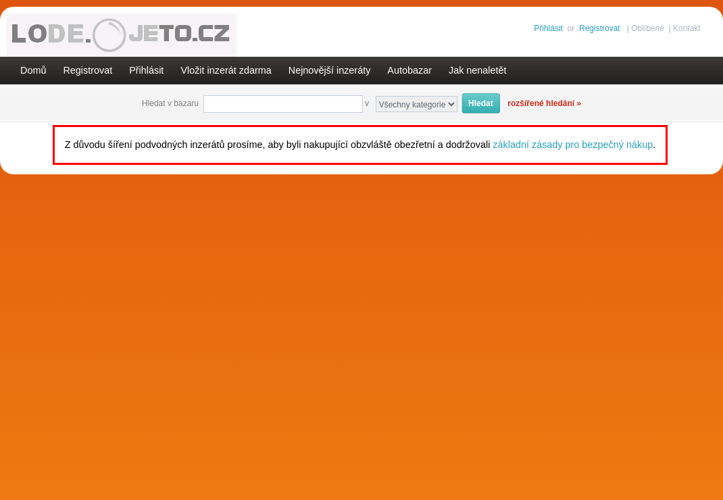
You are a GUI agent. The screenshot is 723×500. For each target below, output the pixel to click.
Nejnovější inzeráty (330, 70)
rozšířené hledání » (544, 103)
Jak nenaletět (478, 70)
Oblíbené (647, 28)
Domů (33, 70)
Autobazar (409, 70)
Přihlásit (548, 28)
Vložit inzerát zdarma (225, 70)
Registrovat (599, 28)
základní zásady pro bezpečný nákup (573, 144)
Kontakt (687, 28)
